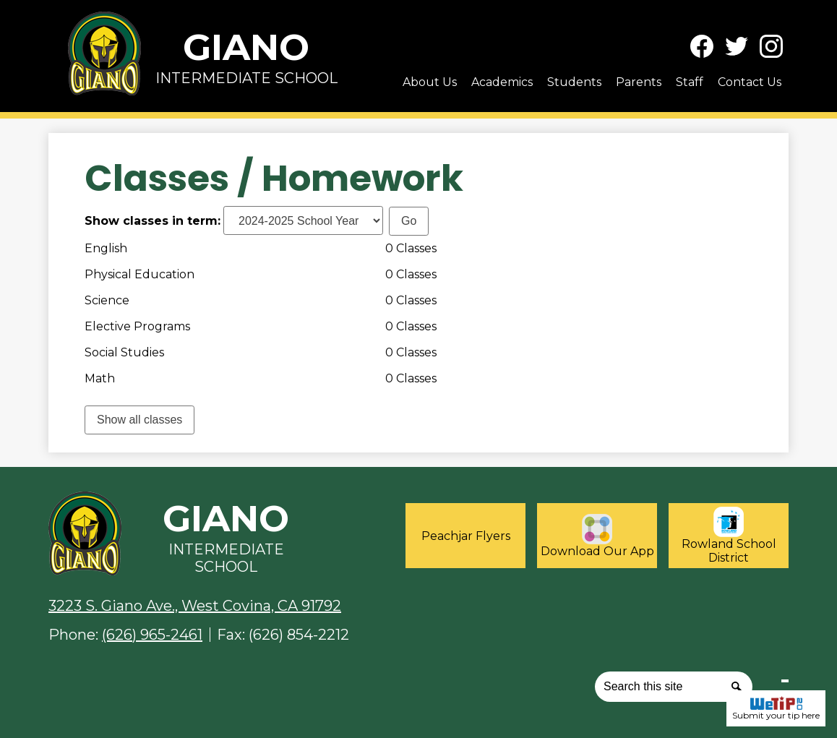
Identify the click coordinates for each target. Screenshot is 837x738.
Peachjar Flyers (465, 536)
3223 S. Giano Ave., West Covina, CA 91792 (194, 605)
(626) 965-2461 (152, 634)
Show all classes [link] (139, 419)
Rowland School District (729, 536)
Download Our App (597, 536)
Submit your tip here (776, 708)
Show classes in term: (152, 221)
